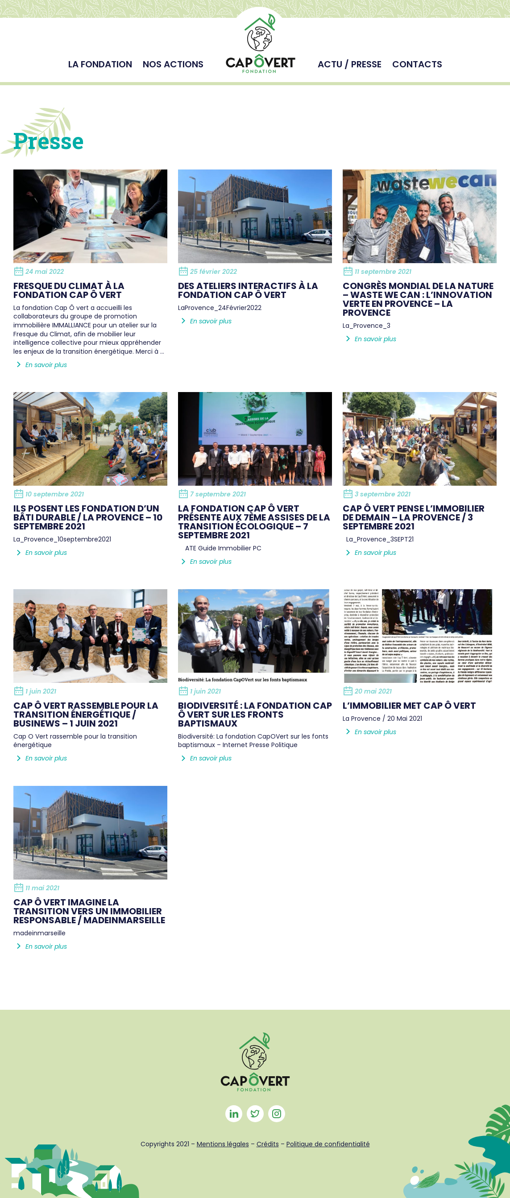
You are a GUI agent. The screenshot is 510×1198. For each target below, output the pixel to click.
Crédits (268, 1144)
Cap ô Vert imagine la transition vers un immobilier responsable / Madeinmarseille (89, 911)
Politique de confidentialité (328, 1144)
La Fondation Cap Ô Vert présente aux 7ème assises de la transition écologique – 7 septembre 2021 (254, 521)
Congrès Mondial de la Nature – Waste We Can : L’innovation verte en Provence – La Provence (418, 299)
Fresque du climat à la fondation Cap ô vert (68, 290)
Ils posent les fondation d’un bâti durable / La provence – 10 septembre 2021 (87, 517)
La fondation (100, 64)
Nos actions (173, 64)
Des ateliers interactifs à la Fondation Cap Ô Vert (248, 290)
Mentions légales (223, 1144)
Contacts (417, 64)
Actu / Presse (349, 64)
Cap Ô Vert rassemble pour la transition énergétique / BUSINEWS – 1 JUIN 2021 (85, 714)
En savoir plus (40, 364)
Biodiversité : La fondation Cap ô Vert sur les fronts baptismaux (255, 714)
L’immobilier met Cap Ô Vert (409, 705)
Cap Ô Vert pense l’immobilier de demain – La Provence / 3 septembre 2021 (414, 517)
